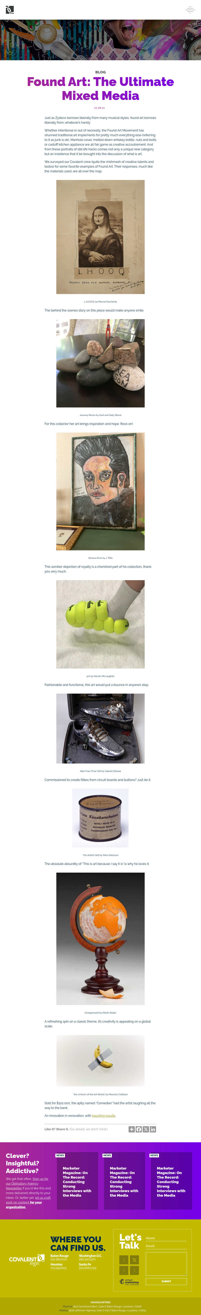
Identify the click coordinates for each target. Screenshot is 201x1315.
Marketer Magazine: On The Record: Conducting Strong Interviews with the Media (77, 1181)
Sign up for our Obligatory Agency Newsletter (27, 1183)
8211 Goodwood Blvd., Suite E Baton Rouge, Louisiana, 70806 (107, 1306)
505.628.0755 (87, 1267)
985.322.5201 (87, 1259)
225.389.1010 (58, 1259)
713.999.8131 (58, 1267)
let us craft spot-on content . (28, 1202)
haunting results (103, 1116)
